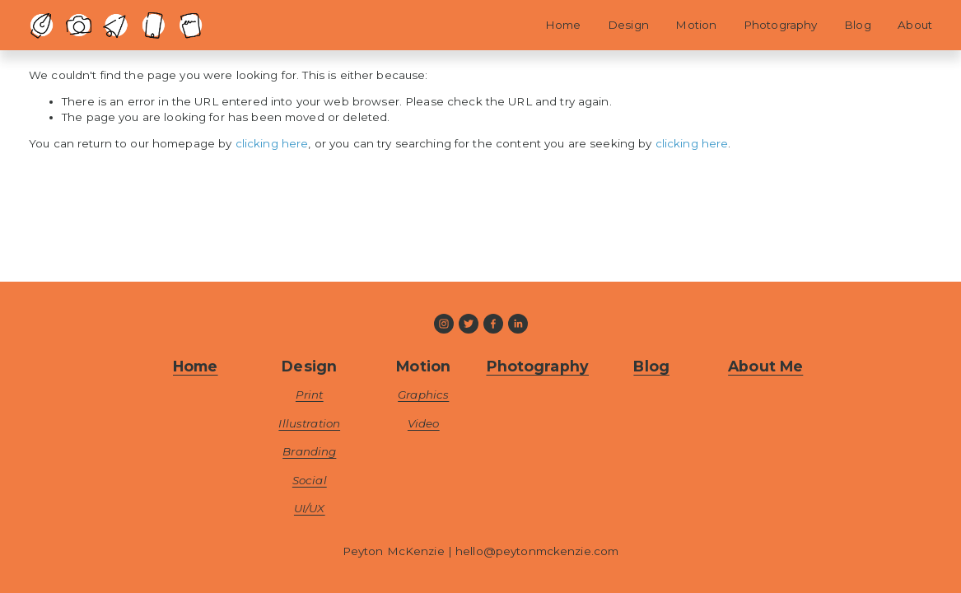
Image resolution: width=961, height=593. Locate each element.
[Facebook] (493, 324)
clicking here (272, 143)
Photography (780, 24)
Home (563, 24)
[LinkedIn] (518, 324)
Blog (857, 24)
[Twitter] (468, 324)
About (915, 24)
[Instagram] (444, 324)
